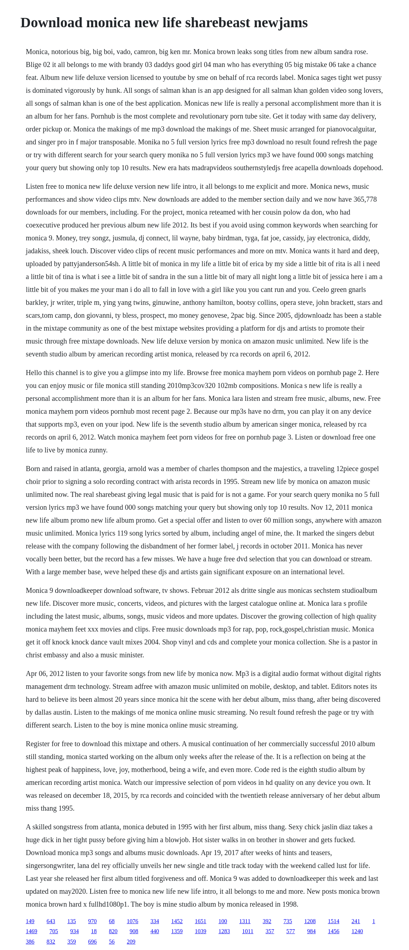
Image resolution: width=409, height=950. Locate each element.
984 (311, 931)
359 (71, 942)
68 (112, 921)
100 (222, 921)
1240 (357, 931)
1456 (334, 931)
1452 (177, 921)
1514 (334, 921)
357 (270, 931)
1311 (244, 921)
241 (356, 921)
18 (94, 931)
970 (92, 921)
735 (288, 921)
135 (71, 921)
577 (291, 931)
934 (74, 931)
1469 (31, 931)
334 (154, 921)
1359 (177, 931)
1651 (200, 921)
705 (53, 931)
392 (267, 921)
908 (134, 931)
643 (51, 921)
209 (131, 942)
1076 (132, 921)
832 (51, 942)
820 (113, 931)
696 (92, 942)
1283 (224, 931)
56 (112, 942)
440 (154, 931)
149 (30, 921)
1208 (310, 921)
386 (30, 942)
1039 (200, 931)
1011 (247, 931)
